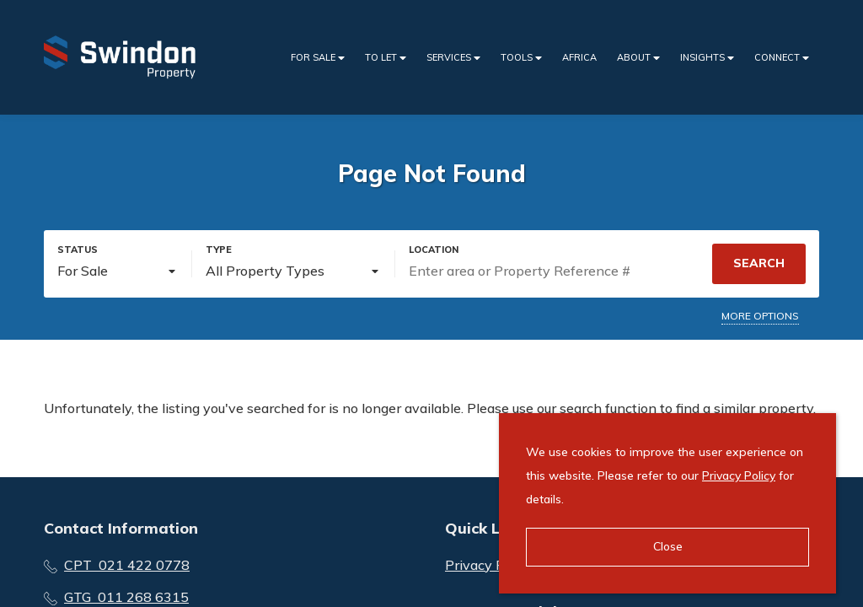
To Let (385, 58)
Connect (781, 58)
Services (453, 58)
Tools (521, 58)
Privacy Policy (738, 475)
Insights (707, 58)
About (638, 58)
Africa (579, 57)
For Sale (318, 58)
